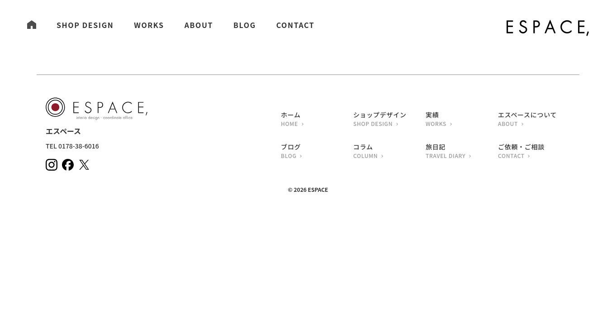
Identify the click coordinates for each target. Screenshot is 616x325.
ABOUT (199, 24)
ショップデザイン (389, 120)
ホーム (317, 120)
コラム (389, 152)
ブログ (317, 152)
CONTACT (295, 24)
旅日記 (462, 152)
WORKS (149, 24)
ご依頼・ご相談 (534, 152)
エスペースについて (534, 120)
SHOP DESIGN (85, 24)
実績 (462, 120)
